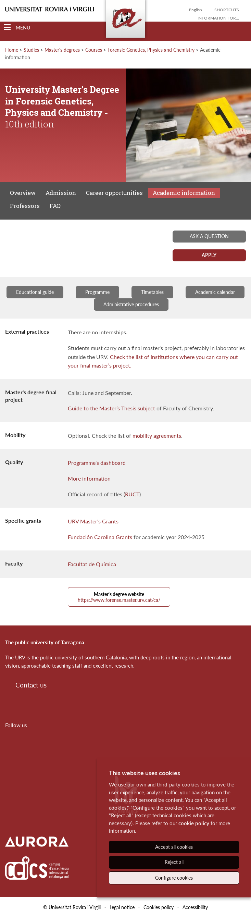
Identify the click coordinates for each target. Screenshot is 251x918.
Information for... (218, 18)
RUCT (132, 494)
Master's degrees (62, 50)
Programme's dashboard (97, 462)
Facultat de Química (92, 564)
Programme (97, 292)
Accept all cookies (174, 847)
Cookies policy (158, 907)
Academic (184, 193)
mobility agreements (157, 435)
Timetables (152, 292)
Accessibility (195, 907)
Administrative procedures (131, 304)
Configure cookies (174, 878)
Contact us (31, 685)
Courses (93, 50)
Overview (23, 193)
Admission (61, 193)
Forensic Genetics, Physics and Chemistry (151, 50)
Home (11, 50)
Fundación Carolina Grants (100, 537)
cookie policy (193, 823)
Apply (209, 255)
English (195, 9)
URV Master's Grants (93, 521)
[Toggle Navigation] (17, 27)
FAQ (55, 206)
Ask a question (209, 236)
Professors (25, 206)
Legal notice (122, 907)
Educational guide (35, 292)
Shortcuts (226, 9)
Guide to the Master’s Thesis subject (111, 408)
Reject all (174, 862)
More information (89, 478)
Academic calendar (215, 292)
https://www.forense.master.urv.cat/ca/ (119, 597)
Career (114, 193)
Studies (31, 50)
